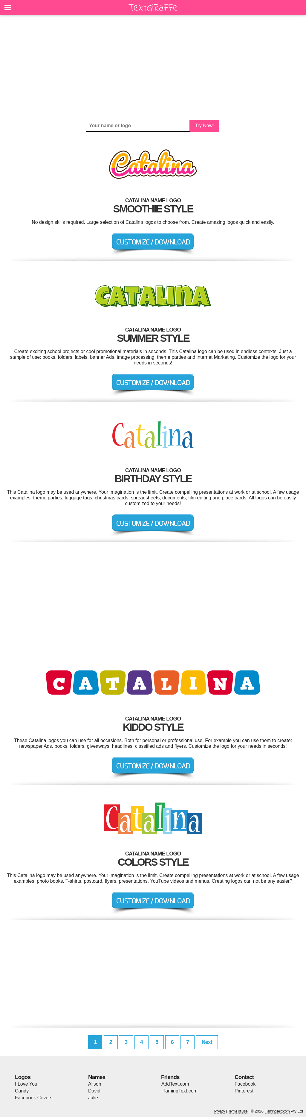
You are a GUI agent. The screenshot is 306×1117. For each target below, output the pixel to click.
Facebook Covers (33, 1097)
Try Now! (204, 125)
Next (207, 1042)
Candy (22, 1090)
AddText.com (175, 1083)
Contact (244, 1077)
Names (96, 1077)
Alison (94, 1083)
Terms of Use (237, 1111)
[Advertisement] (153, 67)
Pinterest (244, 1090)
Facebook (245, 1083)
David (94, 1090)
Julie (93, 1097)
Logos (22, 1077)
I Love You (26, 1083)
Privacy (219, 1111)
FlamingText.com (179, 1090)
